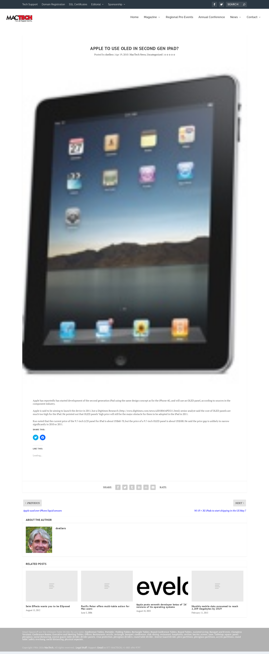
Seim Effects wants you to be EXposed (48, 608)
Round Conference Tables (164, 634)
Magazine (150, 19)
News (234, 19)
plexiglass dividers (123, 639)
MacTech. (49, 650)
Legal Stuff (81, 650)
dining (155, 636)
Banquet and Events (220, 634)
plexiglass (27, 639)
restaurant (165, 636)
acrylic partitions (225, 639)
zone (210, 636)
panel (235, 636)
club (149, 636)
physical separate (74, 641)
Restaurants (99, 636)
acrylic (109, 636)
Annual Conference (211, 19)
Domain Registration (53, 4)
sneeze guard (59, 639)
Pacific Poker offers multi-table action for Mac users (105, 610)
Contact (252, 19)
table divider (73, 639)
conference (140, 636)
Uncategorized (154, 57)
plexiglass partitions (204, 639)
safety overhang (37, 641)
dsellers (109, 57)
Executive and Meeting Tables (68, 636)
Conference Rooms (41, 636)
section (188, 636)
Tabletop (219, 636)
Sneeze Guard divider (165, 639)
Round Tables (185, 634)
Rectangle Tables (141, 634)
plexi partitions (185, 639)
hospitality (177, 636)
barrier (196, 636)
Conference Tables (94, 634)
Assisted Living (200, 634)
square (228, 636)
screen (204, 636)
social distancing (42, 639)
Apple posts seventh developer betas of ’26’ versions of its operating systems (161, 608)
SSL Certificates (78, 4)
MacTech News (138, 57)
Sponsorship (115, 4)
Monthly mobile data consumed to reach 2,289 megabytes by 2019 (215, 610)
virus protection (104, 639)
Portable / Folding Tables (118, 634)
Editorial (96, 4)
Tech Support (30, 4)
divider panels (88, 639)
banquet (129, 636)
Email (100, 650)
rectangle (119, 636)
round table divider (144, 639)
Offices (88, 636)
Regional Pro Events (179, 19)
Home (134, 19)
